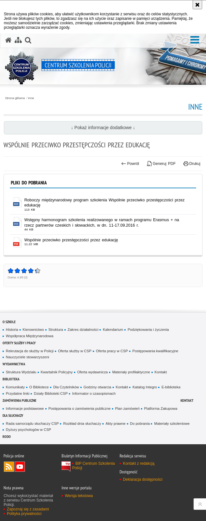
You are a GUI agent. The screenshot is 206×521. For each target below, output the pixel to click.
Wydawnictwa (14, 364)
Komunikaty (15, 387)
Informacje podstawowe (25, 408)
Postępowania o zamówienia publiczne (79, 408)
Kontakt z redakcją (138, 463)
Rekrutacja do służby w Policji (30, 351)
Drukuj (191, 163)
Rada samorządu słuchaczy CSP (32, 423)
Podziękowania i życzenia (148, 329)
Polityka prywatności (24, 513)
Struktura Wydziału (21, 372)
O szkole (9, 321)
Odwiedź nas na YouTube (20, 467)
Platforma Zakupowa (160, 408)
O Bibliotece (39, 387)
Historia (12, 329)
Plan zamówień (127, 408)
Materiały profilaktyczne (131, 372)
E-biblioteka (170, 387)
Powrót (130, 163)
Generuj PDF (161, 163)
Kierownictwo (33, 329)
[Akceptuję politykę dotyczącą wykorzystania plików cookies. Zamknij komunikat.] (197, 4)
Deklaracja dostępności (142, 479)
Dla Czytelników (66, 387)
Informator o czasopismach (93, 393)
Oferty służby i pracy (19, 342)
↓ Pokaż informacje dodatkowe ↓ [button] (103, 127)
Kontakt (161, 372)
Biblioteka (11, 379)
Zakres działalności (83, 329)
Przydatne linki (17, 393)
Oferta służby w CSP (75, 351)
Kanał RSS (9, 467)
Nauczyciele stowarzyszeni (27, 357)
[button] (194, 40)
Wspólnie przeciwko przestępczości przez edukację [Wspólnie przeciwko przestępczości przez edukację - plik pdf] (71, 240)
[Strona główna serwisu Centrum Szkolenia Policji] (8, 40)
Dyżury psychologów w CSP (28, 430)
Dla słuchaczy (13, 415)
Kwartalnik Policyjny (57, 372)
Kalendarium (113, 329)
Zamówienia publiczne (19, 400)
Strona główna (15, 98)
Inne (31, 98)
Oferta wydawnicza (92, 372)
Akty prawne (116, 423)
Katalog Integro (144, 387)
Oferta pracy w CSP (112, 351)
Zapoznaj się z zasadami (28, 509)
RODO (7, 436)
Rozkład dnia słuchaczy (82, 423)
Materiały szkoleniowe (171, 423)
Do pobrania (140, 423)
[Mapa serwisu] (18, 40)
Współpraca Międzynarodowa (29, 336)
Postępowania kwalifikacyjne (155, 351)
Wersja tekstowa (79, 496)
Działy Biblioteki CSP (51, 393)
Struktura (55, 329)
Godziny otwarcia (97, 387)
